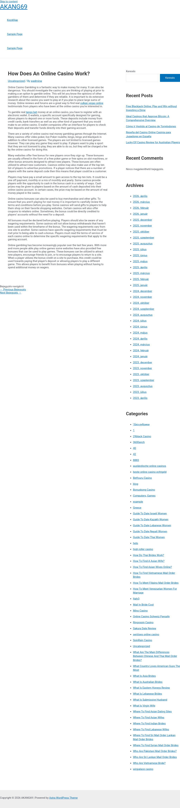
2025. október (141, 231)
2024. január (140, 356)
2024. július (140, 320)
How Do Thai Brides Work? (148, 555)
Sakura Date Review (144, 628)
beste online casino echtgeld (149, 472)
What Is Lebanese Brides (147, 693)
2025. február (141, 279)
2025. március (141, 273)
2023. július (140, 392)
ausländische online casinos (149, 466)
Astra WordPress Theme (63, 797)
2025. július (140, 249)
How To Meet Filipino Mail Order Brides (156, 582)
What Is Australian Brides (147, 682)
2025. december (142, 219)
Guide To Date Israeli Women (150, 513)
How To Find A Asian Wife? (149, 561)
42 (134, 454)
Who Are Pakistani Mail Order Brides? (155, 751)
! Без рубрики (141, 424)
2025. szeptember (143, 237)
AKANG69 (13, 6)
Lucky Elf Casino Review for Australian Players (153, 142)
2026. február (141, 207)
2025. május (140, 261)
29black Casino (142, 436)
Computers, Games (144, 495)
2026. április (140, 196)
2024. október (141, 303)
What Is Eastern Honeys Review (151, 687)
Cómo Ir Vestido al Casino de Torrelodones (151, 126)
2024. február (141, 350)
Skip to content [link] (9, 1)
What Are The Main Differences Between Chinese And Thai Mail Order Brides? (155, 656)
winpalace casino (143, 769)
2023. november (142, 368)
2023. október (141, 374)
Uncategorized (16, 81)
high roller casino (143, 549)
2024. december (142, 291)
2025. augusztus (143, 243)
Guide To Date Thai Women (149, 537)
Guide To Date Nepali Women (150, 531)
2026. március (141, 201)
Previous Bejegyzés (13, 289)
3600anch (139, 442)
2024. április (140, 338)
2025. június (140, 255)
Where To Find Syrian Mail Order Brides (156, 745)
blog (135, 484)
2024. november (142, 297)
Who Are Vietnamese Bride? (149, 763)
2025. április (140, 267)
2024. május (140, 332)
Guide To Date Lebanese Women (152, 525)
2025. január (140, 285)
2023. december (142, 362)
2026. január (140, 213)
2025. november (142, 225)
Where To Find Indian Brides (149, 723)
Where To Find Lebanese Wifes (151, 729)
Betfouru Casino (142, 478)
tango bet (31, 112)
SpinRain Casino (142, 640)
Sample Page (14, 34)
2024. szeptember (143, 309)
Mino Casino (140, 610)
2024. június (140, 326)
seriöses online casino (146, 634)
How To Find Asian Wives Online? (152, 567)
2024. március (141, 344)
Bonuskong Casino (144, 489)
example (138, 501)
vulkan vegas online (91, 103)
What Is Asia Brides (144, 676)
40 (134, 448)
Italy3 (136, 598)
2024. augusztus (143, 315)
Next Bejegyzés (10, 292)
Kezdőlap (12, 20)
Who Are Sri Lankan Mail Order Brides (155, 757)
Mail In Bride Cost (143, 604)
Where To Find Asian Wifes (148, 717)
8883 (136, 460)
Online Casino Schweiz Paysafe (151, 616)
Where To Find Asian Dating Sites (152, 711)
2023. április (140, 398)
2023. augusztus (143, 386)
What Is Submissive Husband (150, 699)
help (135, 543)
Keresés (131, 71)
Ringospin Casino (143, 622)
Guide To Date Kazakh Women (150, 519)
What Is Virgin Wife (144, 705)
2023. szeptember (143, 380)
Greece (137, 507)
